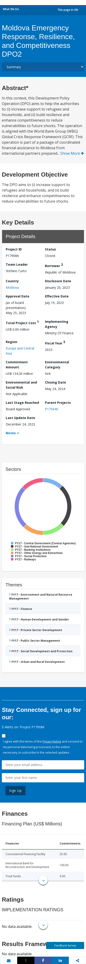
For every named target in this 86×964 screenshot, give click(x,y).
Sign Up (15, 790)
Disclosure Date (58, 281)
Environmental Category (57, 364)
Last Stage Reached (22, 402)
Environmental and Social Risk (21, 385)
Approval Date (17, 296)
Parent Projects (58, 402)
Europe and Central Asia (20, 350)
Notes (11, 433)
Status (50, 249)
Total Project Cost (22, 322)
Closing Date (55, 382)
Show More (72, 153)
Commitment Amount (17, 364)
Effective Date (57, 296)
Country (12, 281)
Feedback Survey (65, 945)
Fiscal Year (55, 342)
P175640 (51, 409)
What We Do (11, 9)
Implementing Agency (56, 324)
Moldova (12, 287)
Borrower (54, 265)
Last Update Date (20, 418)
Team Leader (17, 264)
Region (11, 342)
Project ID (14, 249)
